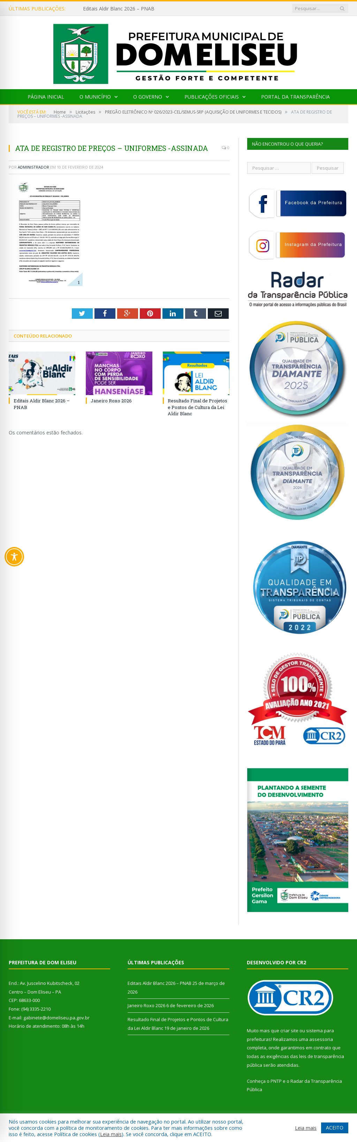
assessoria (321, 1039)
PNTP (276, 1081)
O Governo (147, 96)
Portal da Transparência (295, 96)
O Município (95, 96)
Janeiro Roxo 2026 (111, 401)
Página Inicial (46, 96)
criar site (289, 1030)
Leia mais (111, 1134)
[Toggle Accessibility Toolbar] (14, 557)
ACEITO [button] (334, 1127)
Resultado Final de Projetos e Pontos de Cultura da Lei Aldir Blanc (197, 407)
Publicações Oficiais (211, 96)
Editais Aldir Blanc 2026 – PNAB (118, 9)
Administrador (33, 167)
